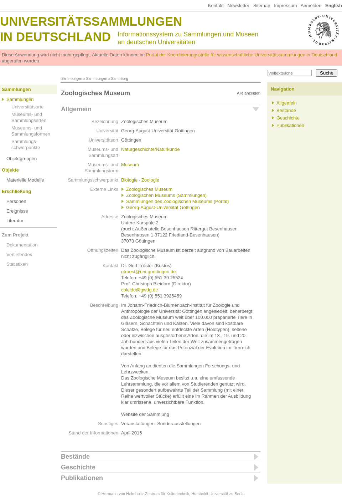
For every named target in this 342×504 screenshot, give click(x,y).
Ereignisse (17, 211)
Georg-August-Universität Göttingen (163, 207)
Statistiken (17, 264)
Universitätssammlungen (91, 21)
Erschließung (16, 191)
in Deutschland (55, 37)
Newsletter (238, 5)
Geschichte (78, 467)
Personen (16, 201)
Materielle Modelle (25, 180)
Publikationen (82, 478)
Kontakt (215, 5)
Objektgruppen (21, 158)
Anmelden (311, 5)
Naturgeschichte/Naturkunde (150, 149)
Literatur (15, 220)
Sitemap (261, 5)
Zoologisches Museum (149, 189)
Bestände (75, 456)
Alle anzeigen (248, 93)
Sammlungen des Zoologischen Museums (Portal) (177, 201)
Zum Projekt (15, 235)
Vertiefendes (19, 254)
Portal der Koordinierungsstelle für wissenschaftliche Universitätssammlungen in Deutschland (241, 54)
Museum (130, 164)
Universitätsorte (27, 107)
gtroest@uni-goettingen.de (148, 271)
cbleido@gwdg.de (139, 289)
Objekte (10, 170)
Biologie (129, 180)
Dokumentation (21, 245)
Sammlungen (71, 79)
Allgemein (76, 109)
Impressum (285, 5)
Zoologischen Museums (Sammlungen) (166, 195)
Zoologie (150, 180)
